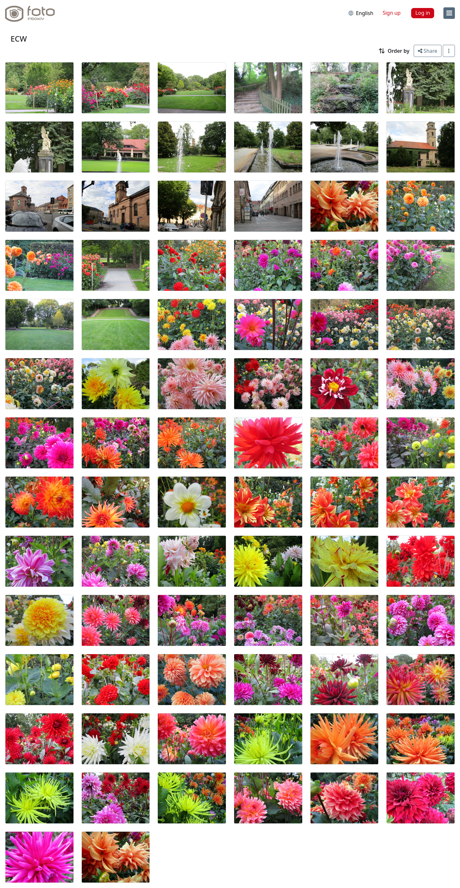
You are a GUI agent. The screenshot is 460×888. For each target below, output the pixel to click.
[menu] (449, 13)
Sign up (392, 12)
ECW (19, 38)
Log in (422, 12)
